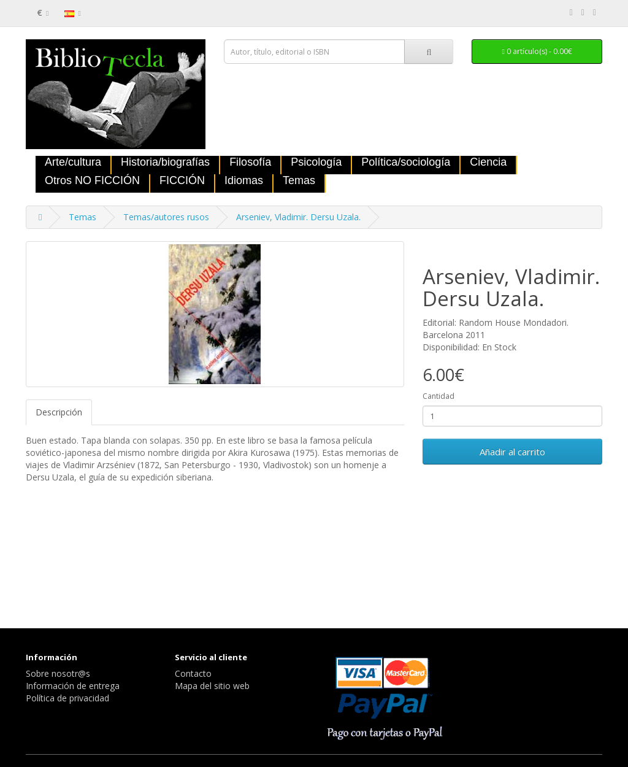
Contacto (193, 673)
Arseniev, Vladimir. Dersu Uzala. (298, 217)
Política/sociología (405, 162)
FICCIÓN (182, 180)
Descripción (59, 412)
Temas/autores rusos (166, 217)
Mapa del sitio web (212, 686)
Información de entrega (73, 686)
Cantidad (438, 396)
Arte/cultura (73, 162)
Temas (299, 180)
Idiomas (243, 180)
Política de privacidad (67, 698)
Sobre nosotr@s (58, 673)
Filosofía (250, 162)
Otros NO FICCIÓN (92, 180)
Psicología (316, 162)
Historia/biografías (165, 162)
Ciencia (488, 162)
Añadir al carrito (512, 451)
